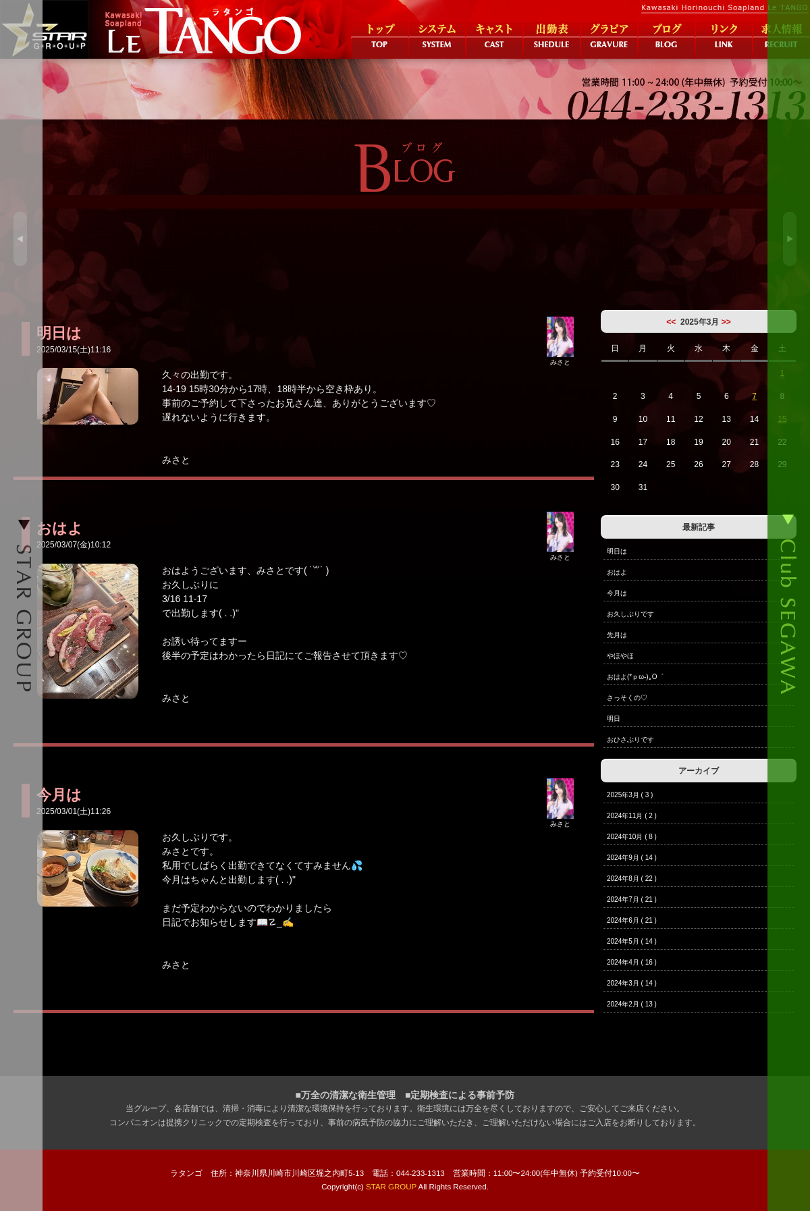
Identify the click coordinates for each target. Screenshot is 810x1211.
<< (671, 322)
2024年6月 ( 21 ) (632, 920)
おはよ (617, 572)
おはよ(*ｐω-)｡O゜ (635, 676)
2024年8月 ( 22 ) (632, 878)
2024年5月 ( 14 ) (632, 941)
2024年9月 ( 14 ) (632, 857)
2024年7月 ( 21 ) (632, 899)
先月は (617, 635)
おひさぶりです (630, 739)
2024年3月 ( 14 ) (632, 983)
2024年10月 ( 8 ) (632, 836)
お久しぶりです (630, 614)
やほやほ (620, 656)
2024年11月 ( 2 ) (632, 815)
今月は (617, 593)
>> (726, 322)
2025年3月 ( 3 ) (630, 795)
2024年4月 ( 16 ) (632, 962)
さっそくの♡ (627, 697)
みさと (560, 358)
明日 (613, 718)
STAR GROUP (391, 1187)
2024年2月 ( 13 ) (632, 1004)
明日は (617, 551)
